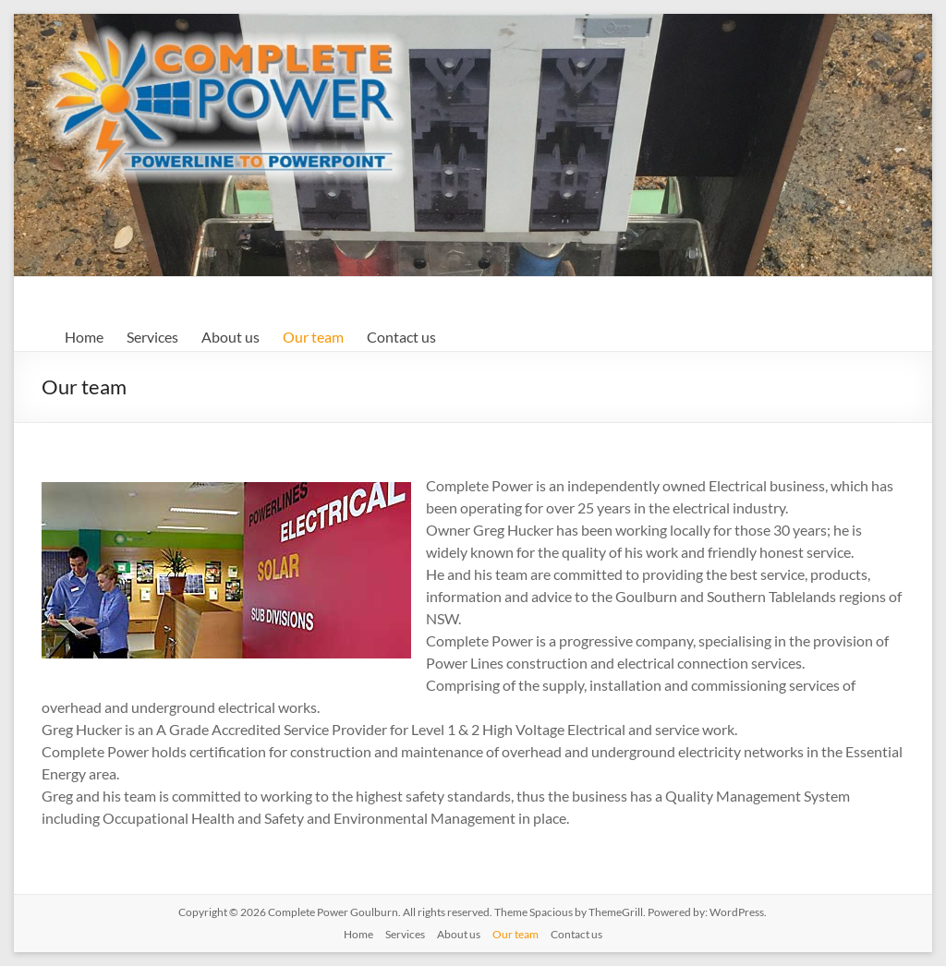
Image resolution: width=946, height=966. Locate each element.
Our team (313, 336)
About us (230, 336)
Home (84, 336)
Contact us (401, 336)
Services (152, 336)
